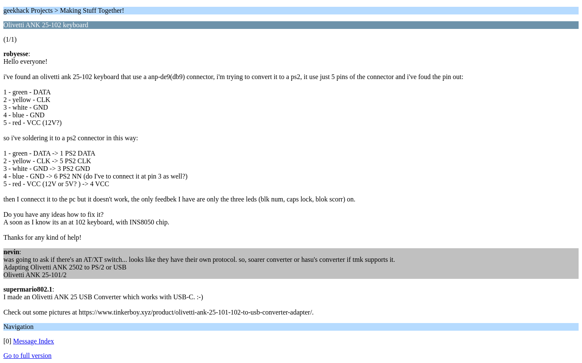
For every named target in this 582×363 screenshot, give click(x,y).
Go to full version (27, 355)
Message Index (33, 341)
